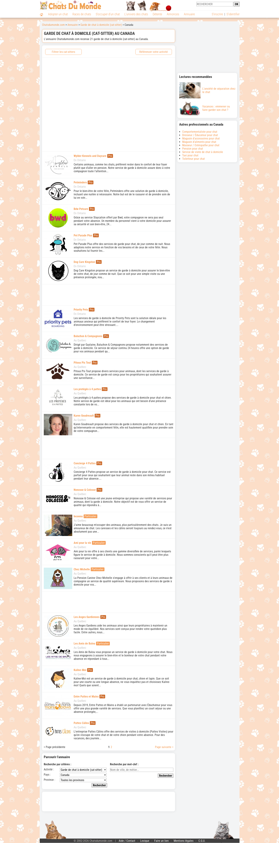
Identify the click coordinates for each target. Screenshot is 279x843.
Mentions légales (183, 840)
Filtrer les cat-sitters (63, 52)
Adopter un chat (58, 14)
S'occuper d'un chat (108, 14)
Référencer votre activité (153, 52)
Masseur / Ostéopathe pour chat (200, 145)
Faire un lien (161, 840)
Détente (157, 14)
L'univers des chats (136, 14)
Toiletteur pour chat (193, 158)
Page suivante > (164, 747)
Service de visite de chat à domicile (202, 152)
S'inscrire (217, 14)
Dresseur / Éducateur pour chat (200, 135)
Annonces (173, 14)
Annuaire (189, 14)
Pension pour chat (192, 148)
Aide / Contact (127, 840)
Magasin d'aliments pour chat (199, 142)
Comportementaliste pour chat (199, 131)
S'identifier (233, 14)
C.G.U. (201, 840)
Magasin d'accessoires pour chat (201, 138)
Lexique (144, 840)
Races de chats (81, 14)
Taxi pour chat (190, 155)
